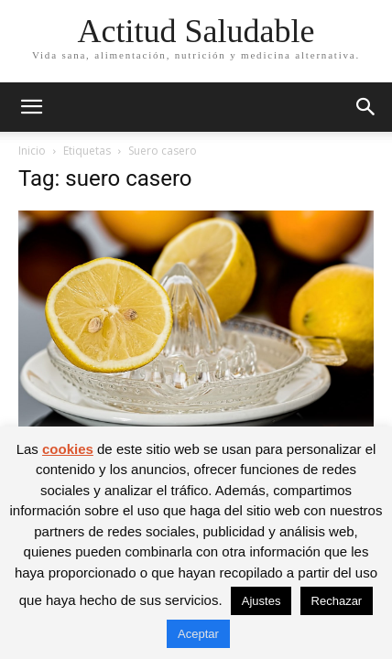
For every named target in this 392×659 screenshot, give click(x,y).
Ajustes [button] (261, 601)
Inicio (32, 150)
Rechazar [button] (337, 601)
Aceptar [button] (198, 634)
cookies (67, 449)
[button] (31, 107)
